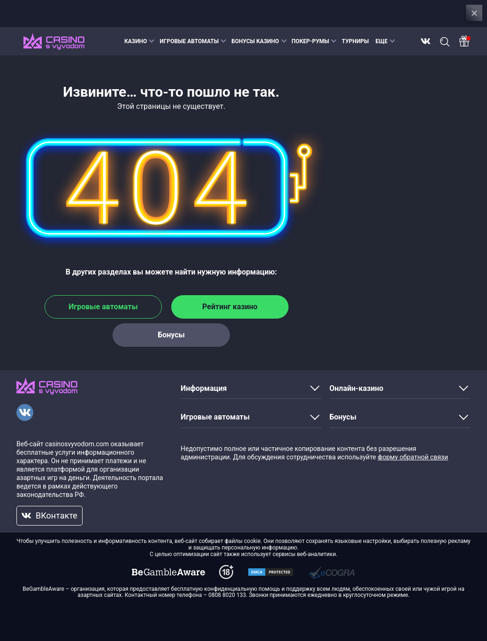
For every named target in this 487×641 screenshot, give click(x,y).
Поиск (444, 41)
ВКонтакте (425, 41)
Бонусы (171, 334)
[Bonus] (465, 41)
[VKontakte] (24, 412)
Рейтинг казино (230, 306)
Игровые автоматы (102, 306)
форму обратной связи (413, 457)
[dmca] (168, 572)
